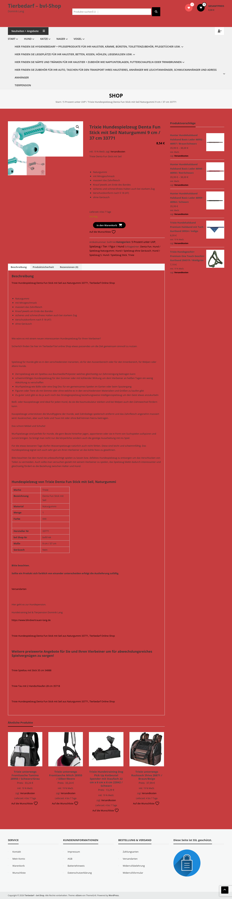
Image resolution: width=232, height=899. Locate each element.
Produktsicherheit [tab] (43, 267)
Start (12, 38)
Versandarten (19, 589)
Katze (44, 38)
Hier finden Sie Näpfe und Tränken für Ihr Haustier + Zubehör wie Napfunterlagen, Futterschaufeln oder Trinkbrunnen (98, 62)
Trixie (131, 255)
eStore (79, 895)
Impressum (74, 851)
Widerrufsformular (133, 872)
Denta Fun (146, 246)
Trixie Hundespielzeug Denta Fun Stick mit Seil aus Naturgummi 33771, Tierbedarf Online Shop (63, 282)
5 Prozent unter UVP (74, 101)
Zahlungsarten (131, 851)
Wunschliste (19, 872)
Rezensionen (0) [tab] (69, 267)
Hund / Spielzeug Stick (115, 255)
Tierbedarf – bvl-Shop (34, 5)
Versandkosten (118, 151)
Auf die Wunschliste (102, 231)
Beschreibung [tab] (19, 267)
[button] (77, 127)
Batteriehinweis (76, 865)
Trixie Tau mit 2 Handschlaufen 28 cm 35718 (36, 686)
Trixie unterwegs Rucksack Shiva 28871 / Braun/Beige (146, 775)
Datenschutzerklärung (80, 872)
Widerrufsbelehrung (134, 865)
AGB (70, 858)
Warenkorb (18, 865)
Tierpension (23, 85)
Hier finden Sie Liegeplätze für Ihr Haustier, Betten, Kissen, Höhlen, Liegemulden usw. (73, 54)
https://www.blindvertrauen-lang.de (31, 620)
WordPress (114, 895)
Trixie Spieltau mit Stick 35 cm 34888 (32, 670)
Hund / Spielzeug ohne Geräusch (133, 250)
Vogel (78, 38)
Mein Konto (18, 858)
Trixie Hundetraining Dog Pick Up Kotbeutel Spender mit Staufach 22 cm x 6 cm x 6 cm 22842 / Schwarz (106, 778)
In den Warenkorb (107, 225)
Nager (60, 38)
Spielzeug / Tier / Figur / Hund (106, 246)
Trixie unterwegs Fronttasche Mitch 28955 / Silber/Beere (65, 775)
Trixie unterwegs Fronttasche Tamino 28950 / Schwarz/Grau (25, 775)
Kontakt (16, 851)
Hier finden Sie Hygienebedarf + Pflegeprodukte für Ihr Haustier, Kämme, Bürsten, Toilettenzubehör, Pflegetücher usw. (98, 46)
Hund (28, 38)
